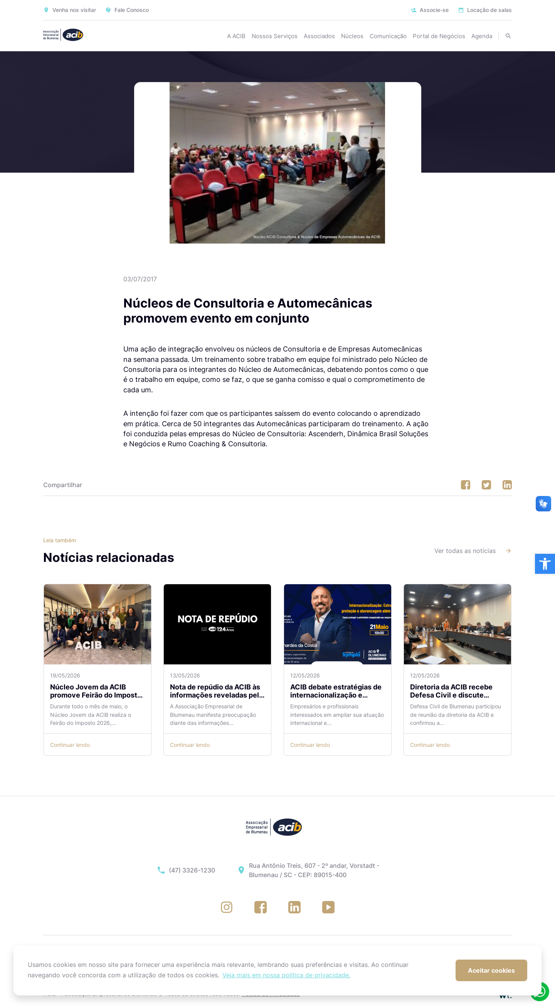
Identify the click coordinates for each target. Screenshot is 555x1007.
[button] (545, 564)
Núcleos (352, 36)
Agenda (481, 36)
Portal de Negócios (439, 36)
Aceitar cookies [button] (491, 970)
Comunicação (388, 36)
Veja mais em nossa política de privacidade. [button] (286, 975)
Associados (319, 36)
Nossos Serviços (275, 36)
